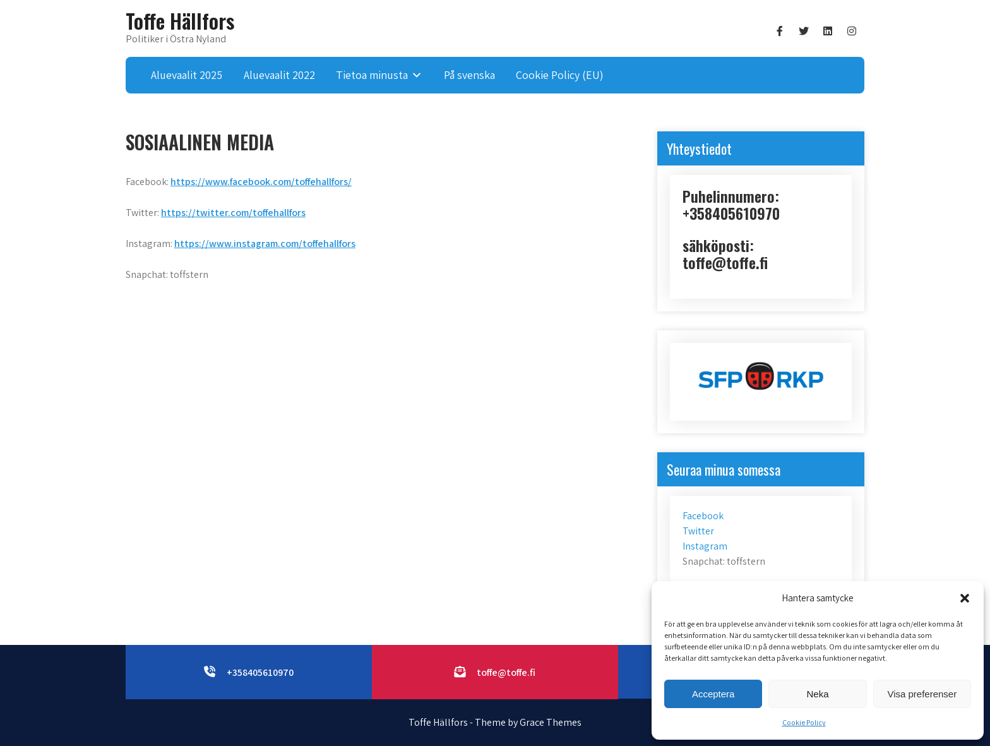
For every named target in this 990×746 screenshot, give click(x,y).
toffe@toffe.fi (506, 672)
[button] (964, 598)
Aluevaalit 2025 (186, 75)
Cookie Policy (804, 722)
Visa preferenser (922, 694)
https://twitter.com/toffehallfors (233, 212)
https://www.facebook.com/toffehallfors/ (261, 181)
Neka (817, 694)
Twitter (698, 531)
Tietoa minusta (372, 75)
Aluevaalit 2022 (279, 75)
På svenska (469, 75)
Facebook (703, 515)
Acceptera (713, 694)
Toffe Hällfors (180, 20)
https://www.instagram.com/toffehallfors (264, 243)
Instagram (705, 546)
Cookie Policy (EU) (560, 75)
